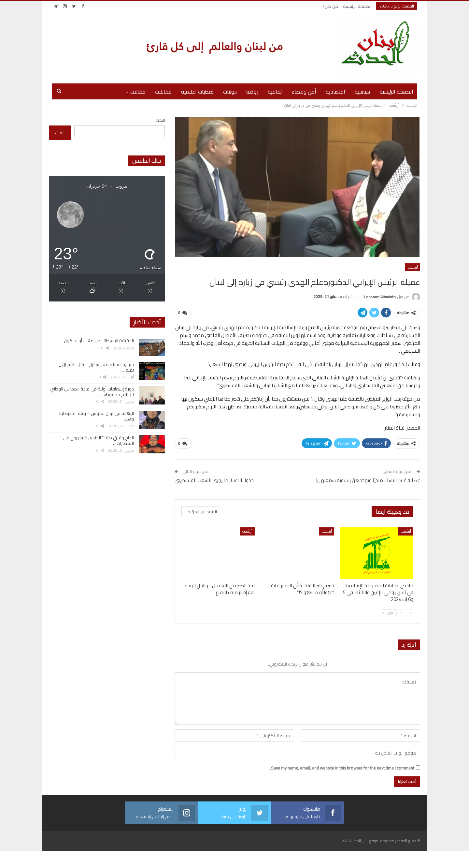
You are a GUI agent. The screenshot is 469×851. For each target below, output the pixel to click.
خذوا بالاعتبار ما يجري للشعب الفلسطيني (214, 480)
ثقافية (275, 91)
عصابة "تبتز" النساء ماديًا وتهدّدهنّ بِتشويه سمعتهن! (368, 480)
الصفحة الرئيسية (357, 6)
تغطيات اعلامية (197, 91)
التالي (388, 613)
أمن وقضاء (303, 91)
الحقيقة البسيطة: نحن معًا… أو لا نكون (99, 340)
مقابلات (163, 91)
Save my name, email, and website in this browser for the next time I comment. (342, 767)
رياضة (252, 91)
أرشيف (412, 267)
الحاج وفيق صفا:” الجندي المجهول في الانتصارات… (98, 440)
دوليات (230, 91)
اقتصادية (335, 91)
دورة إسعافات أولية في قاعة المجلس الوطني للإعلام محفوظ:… (92, 392)
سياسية (362, 91)
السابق (405, 613)
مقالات (138, 91)
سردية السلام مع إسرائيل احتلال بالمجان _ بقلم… (96, 367)
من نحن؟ (330, 6)
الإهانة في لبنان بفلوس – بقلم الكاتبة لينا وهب (96, 416)
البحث (160, 120)
